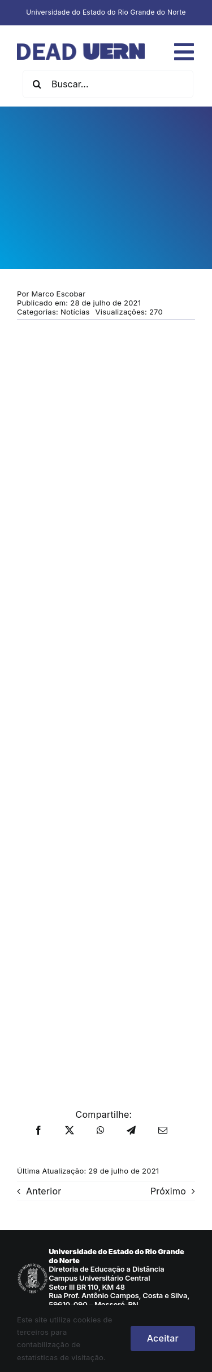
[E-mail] (163, 1131)
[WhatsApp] (100, 1131)
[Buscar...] (108, 84)
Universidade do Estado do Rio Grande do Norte (106, 12)
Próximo (168, 1191)
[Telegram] (131, 1131)
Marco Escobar (59, 293)
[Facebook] (38, 1131)
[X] (69, 1131)
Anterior (44, 1191)
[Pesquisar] (37, 84)
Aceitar (163, 1338)
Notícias (75, 311)
